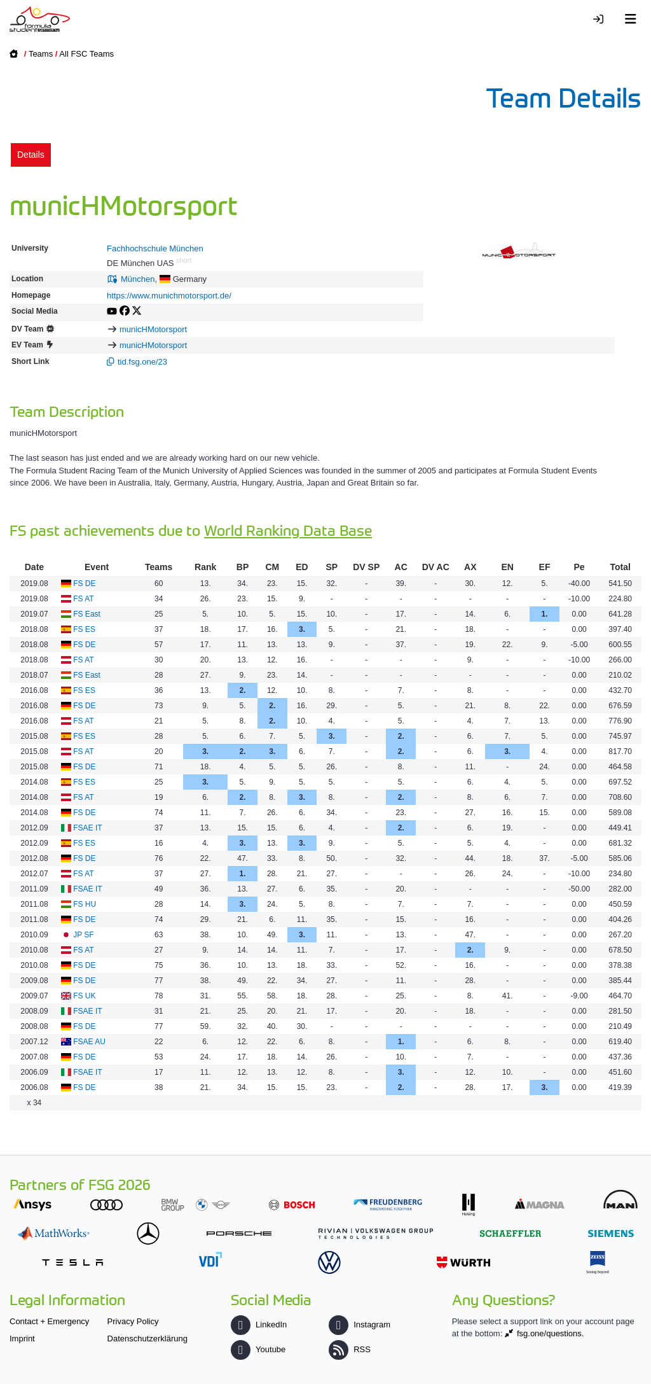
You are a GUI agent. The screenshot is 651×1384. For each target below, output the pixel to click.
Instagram (359, 1324)
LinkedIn (259, 1324)
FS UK (84, 995)
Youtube (258, 1349)
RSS (350, 1349)
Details (31, 155)
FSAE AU (89, 1041)
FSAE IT (87, 827)
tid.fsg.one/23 (142, 362)
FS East (86, 614)
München (137, 279)
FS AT (83, 598)
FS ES (84, 629)
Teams (41, 54)
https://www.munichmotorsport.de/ (169, 295)
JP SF (83, 934)
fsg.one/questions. (550, 1333)
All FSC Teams (86, 54)
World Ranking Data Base (288, 530)
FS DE (84, 583)
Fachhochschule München (155, 248)
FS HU (84, 904)
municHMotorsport (153, 329)
